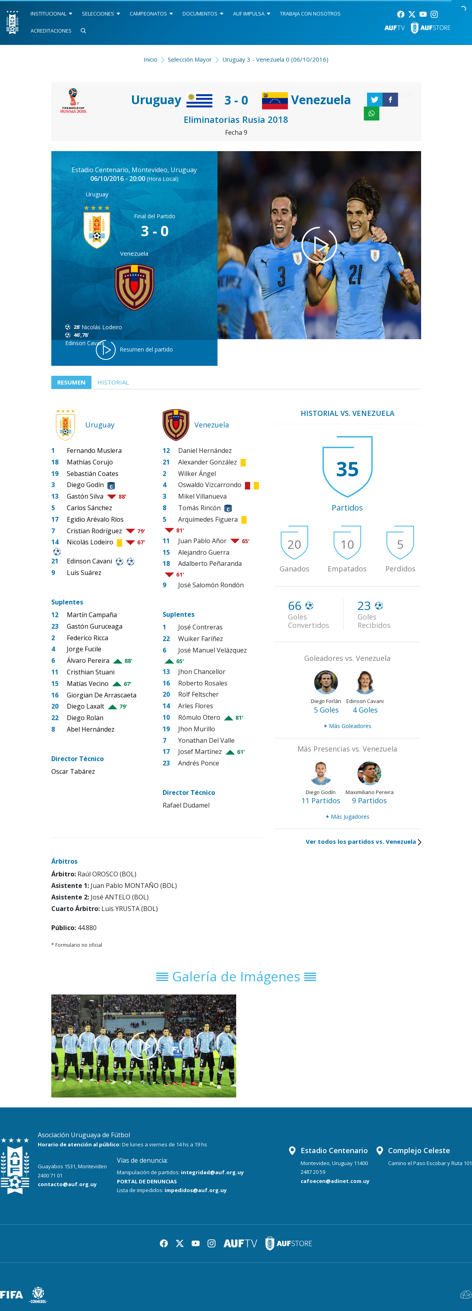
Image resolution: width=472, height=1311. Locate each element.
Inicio (150, 59)
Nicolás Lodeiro (102, 327)
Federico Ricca (87, 637)
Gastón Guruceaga (94, 626)
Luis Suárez (84, 572)
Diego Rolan (85, 717)
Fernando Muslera (94, 450)
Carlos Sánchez (89, 507)
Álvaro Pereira (88, 660)
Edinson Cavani (89, 561)
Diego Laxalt (85, 706)
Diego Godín (85, 484)
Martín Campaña (92, 614)
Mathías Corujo (90, 462)
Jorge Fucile (84, 649)
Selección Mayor (190, 59)
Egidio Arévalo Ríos (95, 519)
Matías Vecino (88, 683)
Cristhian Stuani (91, 672)
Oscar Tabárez (73, 771)
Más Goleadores (347, 726)
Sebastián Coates (92, 473)
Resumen (71, 382)
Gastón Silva (85, 496)
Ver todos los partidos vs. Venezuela (363, 841)
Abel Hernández (91, 729)
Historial (113, 382)
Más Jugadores (347, 816)
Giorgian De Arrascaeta (101, 695)
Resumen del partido (134, 350)
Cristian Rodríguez (94, 530)
